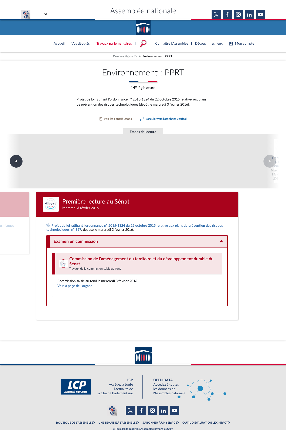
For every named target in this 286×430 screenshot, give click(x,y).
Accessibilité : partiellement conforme (120, 416)
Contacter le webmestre (159, 416)
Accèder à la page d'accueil (143, 26)
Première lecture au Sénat (143, 153)
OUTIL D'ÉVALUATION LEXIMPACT (205, 407)
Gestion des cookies (200, 416)
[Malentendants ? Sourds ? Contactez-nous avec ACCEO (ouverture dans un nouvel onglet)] (112, 394)
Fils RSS (181, 416)
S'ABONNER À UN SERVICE (159, 407)
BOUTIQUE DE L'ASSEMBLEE (74, 407)
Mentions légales (85, 416)
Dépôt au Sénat (85, 153)
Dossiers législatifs (125, 56)
